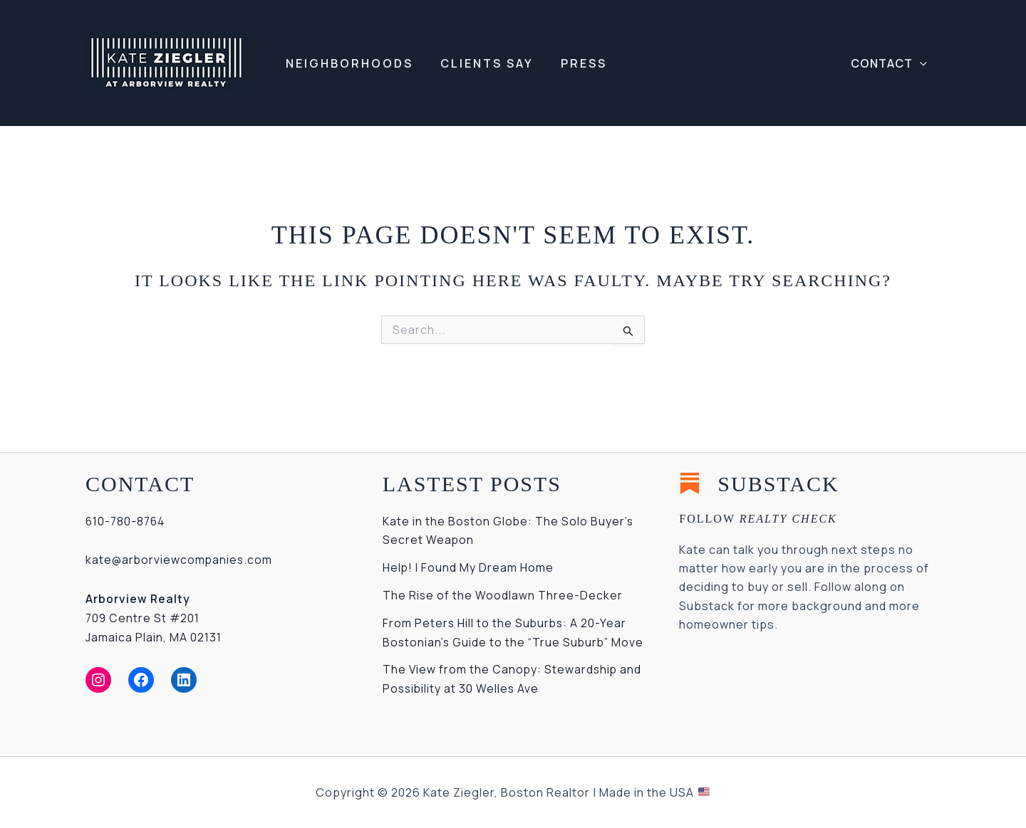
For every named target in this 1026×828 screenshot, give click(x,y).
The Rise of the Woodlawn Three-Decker (503, 594)
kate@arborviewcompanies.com (180, 559)
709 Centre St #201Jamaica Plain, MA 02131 (154, 617)
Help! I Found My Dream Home (468, 567)
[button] (890, 63)
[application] (922, 63)
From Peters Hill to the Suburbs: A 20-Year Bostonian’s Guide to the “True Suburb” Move (506, 640)
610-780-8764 (127, 521)
